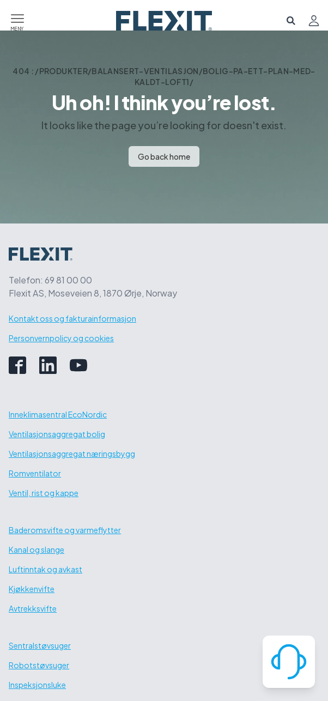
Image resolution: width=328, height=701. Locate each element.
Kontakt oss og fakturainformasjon (72, 318)
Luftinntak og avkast (45, 569)
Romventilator (35, 473)
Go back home (164, 156)
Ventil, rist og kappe (43, 493)
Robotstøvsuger (39, 665)
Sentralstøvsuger (40, 645)
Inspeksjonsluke (37, 685)
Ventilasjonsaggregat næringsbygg (72, 453)
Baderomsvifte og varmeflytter (65, 530)
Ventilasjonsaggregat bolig (57, 434)
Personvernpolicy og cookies (61, 338)
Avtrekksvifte (33, 608)
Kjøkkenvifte (31, 589)
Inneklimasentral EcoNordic (58, 414)
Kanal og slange (36, 549)
